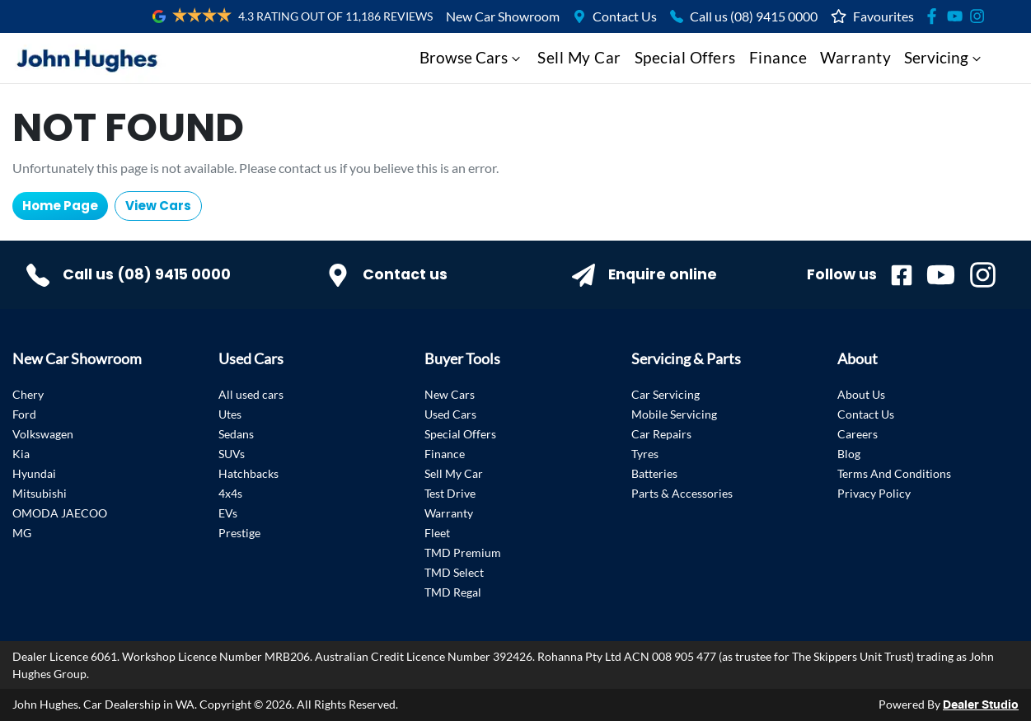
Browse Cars (471, 57)
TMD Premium (462, 552)
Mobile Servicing (674, 414)
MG (21, 533)
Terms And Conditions (894, 473)
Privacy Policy (874, 493)
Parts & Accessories (682, 493)
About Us (861, 394)
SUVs (231, 454)
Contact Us (625, 16)
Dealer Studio (981, 705)
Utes (229, 414)
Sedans (236, 434)
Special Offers (685, 57)
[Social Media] (935, 16)
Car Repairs (661, 434)
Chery (28, 394)
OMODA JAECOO (59, 513)
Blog (848, 454)
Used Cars (450, 414)
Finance (778, 57)
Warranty (855, 57)
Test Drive (450, 493)
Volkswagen (42, 434)
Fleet (437, 533)
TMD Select (454, 572)
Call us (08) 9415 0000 (754, 16)
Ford (24, 414)
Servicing (944, 57)
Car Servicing (665, 394)
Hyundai (34, 473)
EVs (227, 513)
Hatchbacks (248, 473)
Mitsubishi (39, 493)
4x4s (230, 493)
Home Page (60, 205)
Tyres (644, 454)
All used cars (251, 394)
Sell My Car (579, 57)
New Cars (449, 394)
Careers (857, 434)
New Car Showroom (503, 16)
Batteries (654, 473)
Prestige (239, 533)
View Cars (158, 205)
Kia (21, 454)
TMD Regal (452, 592)
